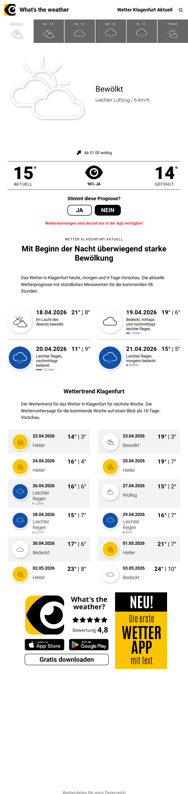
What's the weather (36, 10)
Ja (79, 210)
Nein (107, 210)
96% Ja (94, 175)
